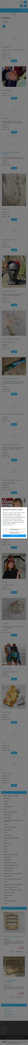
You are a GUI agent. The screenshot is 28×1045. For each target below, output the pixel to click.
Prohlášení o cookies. (8, 525)
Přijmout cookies (14, 535)
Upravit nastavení (14, 529)
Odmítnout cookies (14, 532)
